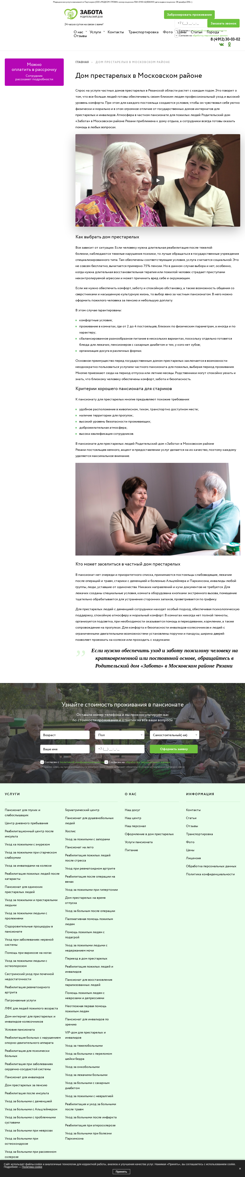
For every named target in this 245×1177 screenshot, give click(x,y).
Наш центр (133, 804)
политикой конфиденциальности (167, 22)
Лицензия (193, 843)
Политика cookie (32, 1166)
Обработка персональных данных (212, 851)
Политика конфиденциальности (211, 859)
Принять (121, 1171)
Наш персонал (136, 812)
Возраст (49, 721)
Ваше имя (50, 735)
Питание (131, 835)
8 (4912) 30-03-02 (222, 12)
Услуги (95, 32)
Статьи (195, 32)
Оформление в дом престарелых (150, 820)
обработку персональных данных (168, 27)
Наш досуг (133, 796)
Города (211, 32)
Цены (180, 32)
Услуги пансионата (139, 827)
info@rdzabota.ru (133, 1155)
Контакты (115, 32)
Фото (167, 32)
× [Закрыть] (240, 1169)
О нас (78, 32)
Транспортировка (143, 32)
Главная (83, 49)
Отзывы (230, 32)
